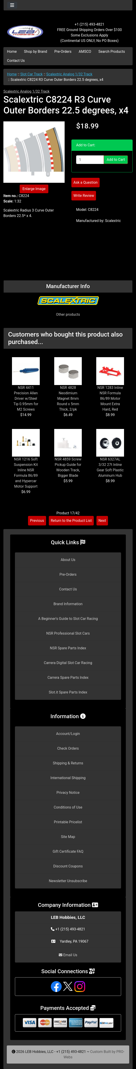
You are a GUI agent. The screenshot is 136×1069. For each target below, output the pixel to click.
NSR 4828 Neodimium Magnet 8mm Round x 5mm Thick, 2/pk (68, 398)
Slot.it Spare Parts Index (68, 692)
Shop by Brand (35, 51)
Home (12, 51)
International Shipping (67, 778)
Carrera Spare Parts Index (68, 677)
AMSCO (85, 51)
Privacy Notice (68, 792)
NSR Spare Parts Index (68, 648)
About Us (68, 560)
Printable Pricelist (68, 822)
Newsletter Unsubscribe (68, 881)
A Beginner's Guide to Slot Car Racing (68, 618)
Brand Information (68, 604)
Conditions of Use (68, 807)
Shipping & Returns (68, 763)
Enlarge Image (34, 189)
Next (102, 520)
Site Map (68, 837)
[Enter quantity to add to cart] (90, 159)
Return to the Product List (71, 520)
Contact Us (16, 60)
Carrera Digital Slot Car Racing (68, 663)
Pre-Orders (63, 51)
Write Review (83, 195)
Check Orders (68, 748)
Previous (37, 520)
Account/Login (68, 734)
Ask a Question (85, 182)
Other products (68, 314)
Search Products (111, 51)
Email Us (68, 955)
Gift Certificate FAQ (68, 851)
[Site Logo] (25, 30)
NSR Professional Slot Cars (68, 633)
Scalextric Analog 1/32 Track (69, 74)
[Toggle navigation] (12, 5)
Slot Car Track (31, 74)
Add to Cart (116, 159)
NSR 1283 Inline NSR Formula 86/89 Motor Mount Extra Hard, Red (110, 398)
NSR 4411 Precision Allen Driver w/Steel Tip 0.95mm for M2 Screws (25, 398)
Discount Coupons (68, 866)
